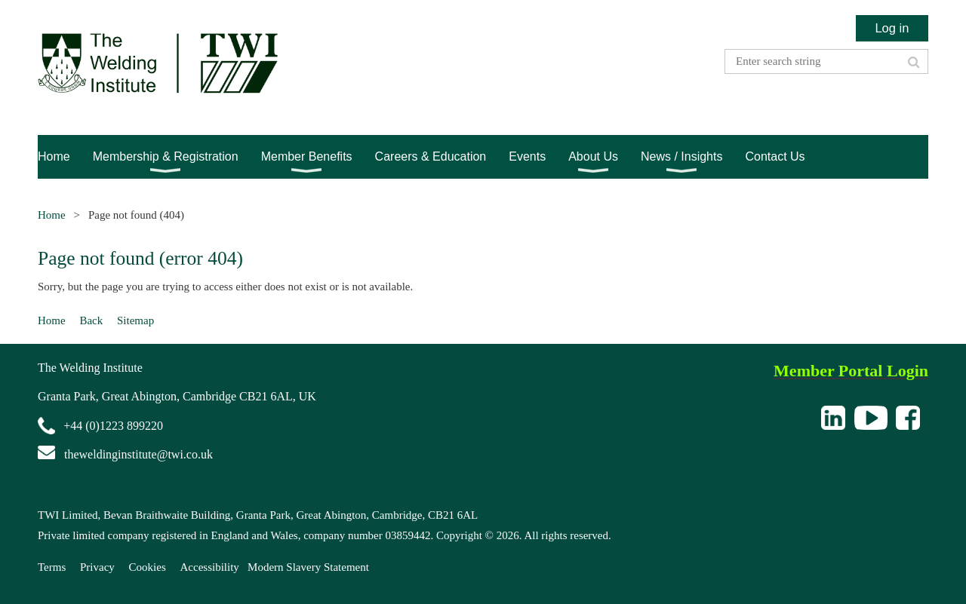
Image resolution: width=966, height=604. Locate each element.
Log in (892, 28)
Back (91, 320)
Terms (52, 567)
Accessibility (209, 567)
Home (52, 215)
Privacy (97, 567)
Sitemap (135, 320)
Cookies (147, 567)
